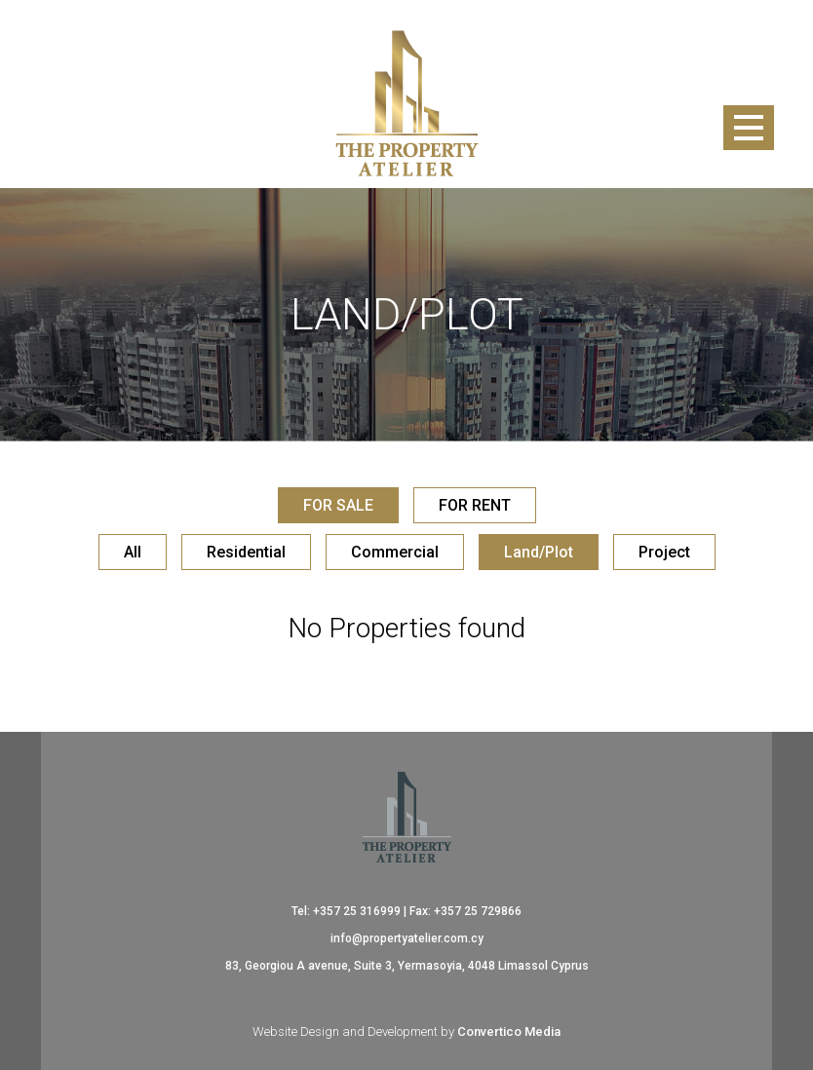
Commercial (395, 552)
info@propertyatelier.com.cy (407, 938)
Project (664, 552)
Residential (246, 552)
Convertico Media (509, 1031)
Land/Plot (538, 552)
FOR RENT (475, 505)
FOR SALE (338, 505)
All (132, 552)
